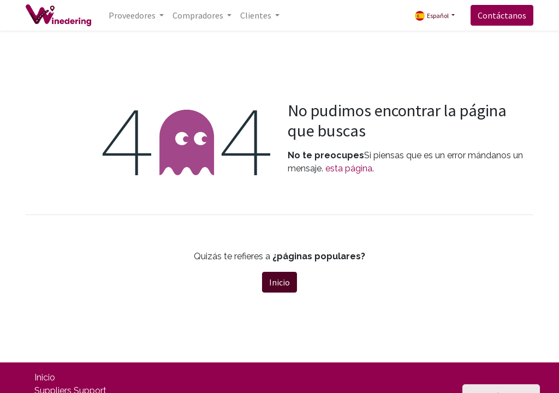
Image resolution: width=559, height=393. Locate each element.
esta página (348, 168)
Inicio (279, 282)
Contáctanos (502, 15)
